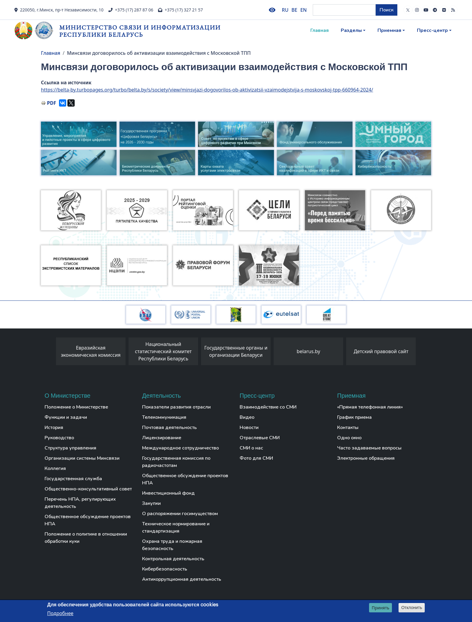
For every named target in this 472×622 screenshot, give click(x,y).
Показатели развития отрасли (176, 407)
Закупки (151, 503)
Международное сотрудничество (180, 448)
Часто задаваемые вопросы (369, 448)
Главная (319, 30)
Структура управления (70, 448)
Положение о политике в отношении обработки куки (86, 538)
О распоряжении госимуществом (180, 513)
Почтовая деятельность (169, 427)
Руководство (59, 437)
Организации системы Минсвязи (82, 458)
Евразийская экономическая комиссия (90, 351)
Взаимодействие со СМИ (268, 407)
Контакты (348, 427)
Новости (249, 427)
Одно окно (349, 437)
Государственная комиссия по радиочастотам (176, 462)
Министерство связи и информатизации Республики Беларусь (140, 30)
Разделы (351, 30)
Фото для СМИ (256, 458)
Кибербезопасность (164, 569)
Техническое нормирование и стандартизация (176, 527)
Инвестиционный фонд (168, 493)
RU (285, 10)
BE (294, 10)
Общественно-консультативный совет (88, 489)
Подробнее (60, 613)
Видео (247, 417)
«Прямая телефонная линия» (370, 407)
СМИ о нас (251, 448)
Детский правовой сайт (381, 351)
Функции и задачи (66, 417)
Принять (380, 608)
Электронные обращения (366, 458)
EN (303, 10)
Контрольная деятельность (173, 558)
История (54, 427)
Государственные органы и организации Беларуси (236, 351)
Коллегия (55, 468)
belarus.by (308, 351)
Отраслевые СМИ (260, 437)
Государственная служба (73, 478)
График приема (354, 417)
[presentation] (49, 353)
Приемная (389, 30)
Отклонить (411, 607)
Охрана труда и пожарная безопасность (172, 545)
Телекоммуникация (164, 417)
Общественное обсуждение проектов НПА (88, 520)
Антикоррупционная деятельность (181, 579)
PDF (51, 103)
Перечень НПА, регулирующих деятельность (80, 503)
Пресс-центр (432, 30)
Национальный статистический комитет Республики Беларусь (163, 351)
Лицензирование (161, 437)
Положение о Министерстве (76, 407)
